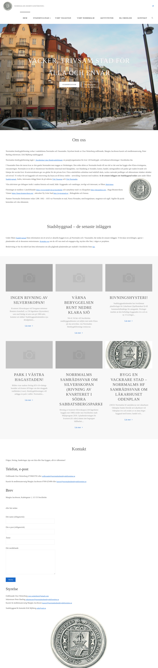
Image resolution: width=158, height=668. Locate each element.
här (94, 247)
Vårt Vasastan (58, 179)
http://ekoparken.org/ (100, 190)
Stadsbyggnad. (11, 179)
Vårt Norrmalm (73, 179)
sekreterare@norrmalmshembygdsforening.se (43, 599)
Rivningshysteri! (129, 298)
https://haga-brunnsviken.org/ (34, 193)
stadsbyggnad (68, 85)
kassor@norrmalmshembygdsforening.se (72, 481)
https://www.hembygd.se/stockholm (50, 190)
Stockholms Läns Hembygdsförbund (49, 160)
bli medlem (91, 85)
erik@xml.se (41, 608)
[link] (152, 18)
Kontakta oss (45, 241)
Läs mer (29, 326)
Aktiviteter (109, 184)
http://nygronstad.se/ (73, 193)
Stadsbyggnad (21, 238)
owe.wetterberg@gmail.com (39, 596)
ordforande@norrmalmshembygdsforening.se (59, 476)
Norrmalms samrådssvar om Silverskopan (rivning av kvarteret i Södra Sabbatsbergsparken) (83, 389)
